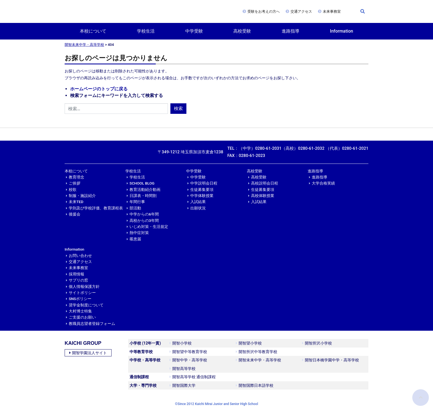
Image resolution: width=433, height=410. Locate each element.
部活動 (135, 208)
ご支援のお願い (82, 317)
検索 (178, 108)
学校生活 (146, 31)
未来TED (76, 201)
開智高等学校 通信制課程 (193, 377)
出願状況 (198, 208)
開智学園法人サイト (88, 353)
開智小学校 (181, 343)
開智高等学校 (183, 368)
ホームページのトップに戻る (99, 88)
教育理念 (76, 177)
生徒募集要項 (201, 189)
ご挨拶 (74, 183)
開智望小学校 (249, 343)
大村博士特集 (80, 311)
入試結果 (198, 201)
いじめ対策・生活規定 (149, 226)
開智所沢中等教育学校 (256, 351)
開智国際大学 (183, 385)
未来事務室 (332, 11)
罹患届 (135, 239)
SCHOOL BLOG (142, 183)
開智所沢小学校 (317, 343)
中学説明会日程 (203, 183)
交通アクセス (301, 11)
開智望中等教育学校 (188, 351)
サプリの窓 (78, 280)
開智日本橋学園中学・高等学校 (330, 360)
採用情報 (76, 274)
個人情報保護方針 (84, 286)
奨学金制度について (86, 305)
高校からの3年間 (144, 220)
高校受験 (242, 31)
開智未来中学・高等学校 (84, 45)
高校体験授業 (262, 195)
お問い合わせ (80, 255)
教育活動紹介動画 (145, 189)
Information (341, 31)
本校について (93, 31)
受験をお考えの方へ (263, 11)
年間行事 (137, 201)
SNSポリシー (80, 298)
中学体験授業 (201, 195)
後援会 (74, 214)
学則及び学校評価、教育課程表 (96, 208)
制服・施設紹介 (82, 195)
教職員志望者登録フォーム (92, 323)
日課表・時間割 (143, 195)
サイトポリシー (82, 292)
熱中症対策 (139, 232)
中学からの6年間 (144, 214)
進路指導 (290, 31)
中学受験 (194, 31)
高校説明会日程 (264, 183)
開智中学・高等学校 (188, 360)
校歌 (72, 189)
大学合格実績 (323, 183)
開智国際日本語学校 (254, 385)
